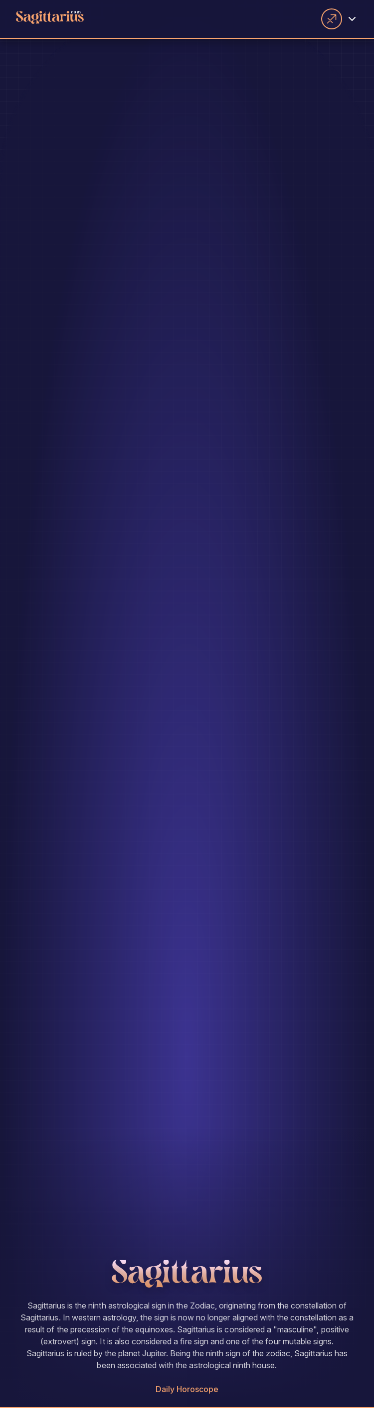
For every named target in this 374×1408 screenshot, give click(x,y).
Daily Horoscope (187, 1389)
